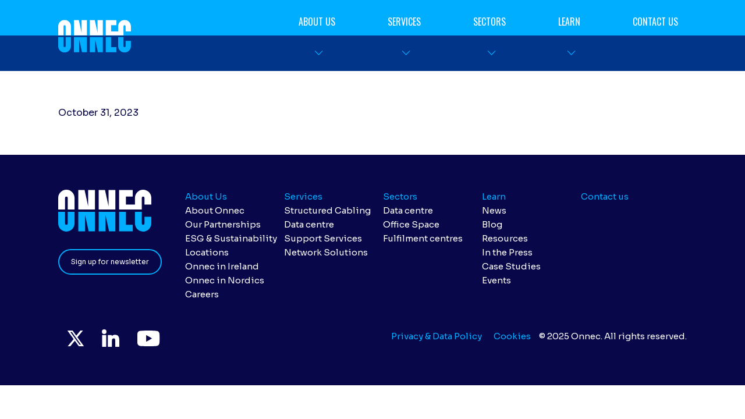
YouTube (148, 338)
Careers (202, 294)
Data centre (309, 224)
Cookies (512, 336)
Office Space (411, 224)
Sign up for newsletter (110, 261)
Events (496, 280)
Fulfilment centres (423, 238)
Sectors (489, 22)
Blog (492, 224)
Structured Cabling (327, 210)
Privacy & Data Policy (436, 336)
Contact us (655, 22)
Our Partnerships (223, 224)
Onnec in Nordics (224, 280)
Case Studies (511, 266)
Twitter (75, 338)
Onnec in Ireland (222, 266)
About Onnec (214, 210)
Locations (207, 252)
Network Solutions (326, 252)
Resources (505, 238)
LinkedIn (110, 338)
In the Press (507, 252)
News (494, 210)
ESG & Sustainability (231, 238)
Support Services (323, 238)
